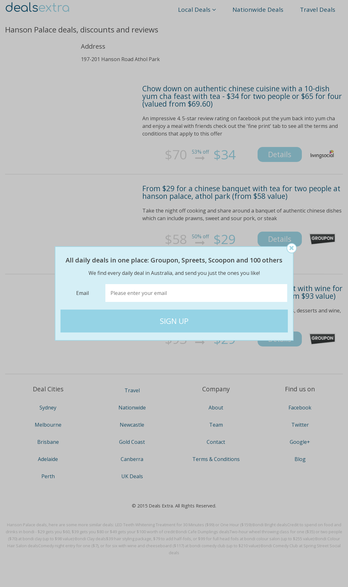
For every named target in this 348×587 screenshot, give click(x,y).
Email (82, 293)
